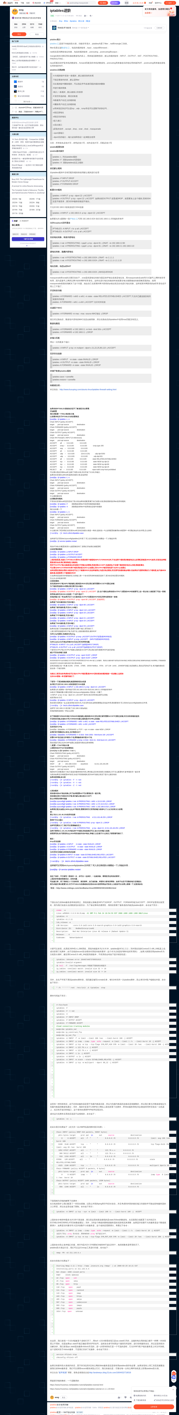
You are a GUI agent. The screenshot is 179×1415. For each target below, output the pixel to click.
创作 (170, 3)
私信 (37, 34)
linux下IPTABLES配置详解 (70, 403)
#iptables (73, 21)
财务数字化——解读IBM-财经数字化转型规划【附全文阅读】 (27, 160)
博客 (16, 3)
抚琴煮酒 (63, 1341)
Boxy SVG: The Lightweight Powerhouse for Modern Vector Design (28, 180)
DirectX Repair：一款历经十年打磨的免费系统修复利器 (27, 166)
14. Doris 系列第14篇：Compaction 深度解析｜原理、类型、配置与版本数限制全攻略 (28, 140)
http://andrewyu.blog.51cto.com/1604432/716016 (110, 1341)
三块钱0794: (17, 125)
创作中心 (158, 3)
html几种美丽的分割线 (24, 53)
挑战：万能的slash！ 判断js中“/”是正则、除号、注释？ (31, 112)
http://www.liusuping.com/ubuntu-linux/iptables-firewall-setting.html (88, 389)
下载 (22, 3)
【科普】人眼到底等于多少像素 (28, 57)
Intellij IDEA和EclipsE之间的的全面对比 (28, 47)
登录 (126, 3)
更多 (58, 3)
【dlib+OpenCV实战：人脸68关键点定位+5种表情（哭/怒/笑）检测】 (28, 153)
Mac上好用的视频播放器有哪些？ (26, 62)
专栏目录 (161, 1366)
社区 (28, 3)
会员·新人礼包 (139, 2)
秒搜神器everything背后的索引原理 (25, 122)
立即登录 (108, 23)
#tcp (60, 21)
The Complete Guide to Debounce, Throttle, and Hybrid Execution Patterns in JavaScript (28, 191)
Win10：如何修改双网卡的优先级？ (26, 68)
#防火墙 (81, 21)
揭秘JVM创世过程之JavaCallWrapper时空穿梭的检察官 (27, 147)
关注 (63, 1366)
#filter (66, 21)
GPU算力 (48, 2)
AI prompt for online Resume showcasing (27, 186)
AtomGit (36, 3)
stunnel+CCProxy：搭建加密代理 (31, 108)
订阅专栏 (159, 28)
